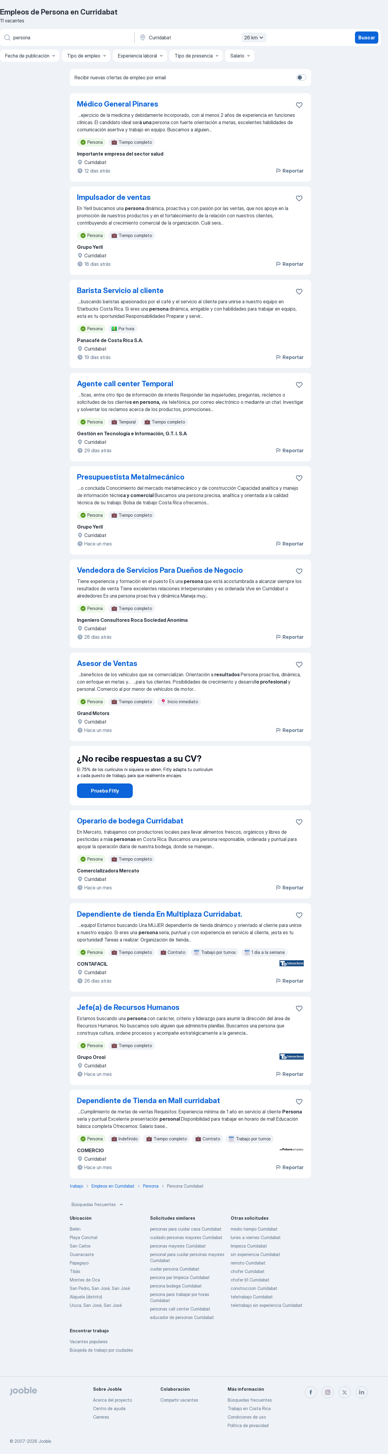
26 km (254, 37)
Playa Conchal (83, 1254)
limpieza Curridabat (249, 1262)
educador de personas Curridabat (182, 1334)
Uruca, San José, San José (96, 1322)
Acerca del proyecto (112, 1400)
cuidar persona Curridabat (174, 1285)
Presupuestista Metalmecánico (130, 477)
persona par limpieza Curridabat (180, 1294)
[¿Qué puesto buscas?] (66, 37)
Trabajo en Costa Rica (249, 1408)
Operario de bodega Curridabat (130, 837)
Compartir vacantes (179, 1400)
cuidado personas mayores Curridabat (186, 1254)
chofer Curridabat (248, 1288)
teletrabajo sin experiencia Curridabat (267, 1322)
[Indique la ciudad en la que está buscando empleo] (202, 37)
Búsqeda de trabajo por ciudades (101, 1367)
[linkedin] (362, 1392)
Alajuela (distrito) (86, 1313)
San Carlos (80, 1262)
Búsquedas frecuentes (98, 1221)
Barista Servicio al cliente (120, 290)
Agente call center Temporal (125, 383)
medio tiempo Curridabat (254, 1245)
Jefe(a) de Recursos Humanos (128, 1024)
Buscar (366, 38)
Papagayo (79, 1279)
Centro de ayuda (109, 1408)
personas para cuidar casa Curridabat (186, 1245)
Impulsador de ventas (114, 197)
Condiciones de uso (247, 1416)
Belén (75, 1245)
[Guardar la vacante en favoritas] (299, 105)
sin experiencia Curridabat (255, 1271)
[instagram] (328, 1392)
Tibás (75, 1288)
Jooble (44, 1441)
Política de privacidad (248, 1425)
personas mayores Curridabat (178, 1262)
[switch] (301, 77)
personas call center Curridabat (180, 1325)
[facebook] (311, 1392)
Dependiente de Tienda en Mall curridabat (148, 1117)
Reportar (289, 171)
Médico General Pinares (117, 104)
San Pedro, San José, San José (100, 1305)
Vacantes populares (89, 1358)
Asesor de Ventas (107, 663)
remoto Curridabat (248, 1279)
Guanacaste (82, 1271)
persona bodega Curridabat (176, 1302)
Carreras (101, 1416)
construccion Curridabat (254, 1305)
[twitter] (345, 1392)
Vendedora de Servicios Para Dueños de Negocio (160, 570)
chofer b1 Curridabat (250, 1296)
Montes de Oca (85, 1296)
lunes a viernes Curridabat (256, 1254)
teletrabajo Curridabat (252, 1313)
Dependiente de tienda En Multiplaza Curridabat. (159, 931)
